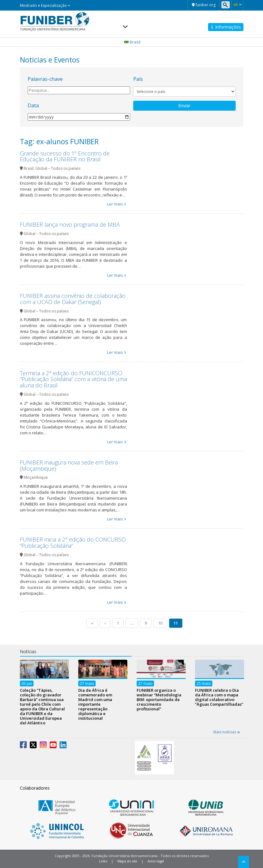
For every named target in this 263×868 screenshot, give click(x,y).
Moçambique (36, 477)
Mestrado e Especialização (45, 5)
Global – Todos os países (57, 168)
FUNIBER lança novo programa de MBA (70, 224)
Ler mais (115, 204)
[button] (237, 4)
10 (160, 623)
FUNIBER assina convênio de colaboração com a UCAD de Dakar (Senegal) (72, 299)
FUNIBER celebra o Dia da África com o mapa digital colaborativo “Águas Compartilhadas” (219, 697)
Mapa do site (127, 861)
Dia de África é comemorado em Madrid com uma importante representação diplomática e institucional (95, 704)
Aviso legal (155, 861)
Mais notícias (226, 732)
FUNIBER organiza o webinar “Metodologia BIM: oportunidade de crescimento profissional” (159, 699)
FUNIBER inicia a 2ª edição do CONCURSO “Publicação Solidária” (73, 542)
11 (176, 623)
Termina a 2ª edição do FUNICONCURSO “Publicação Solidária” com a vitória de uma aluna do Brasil (73, 379)
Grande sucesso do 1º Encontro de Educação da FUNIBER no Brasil (65, 156)
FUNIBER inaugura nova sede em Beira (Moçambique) (69, 465)
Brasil (29, 168)
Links (103, 861)
